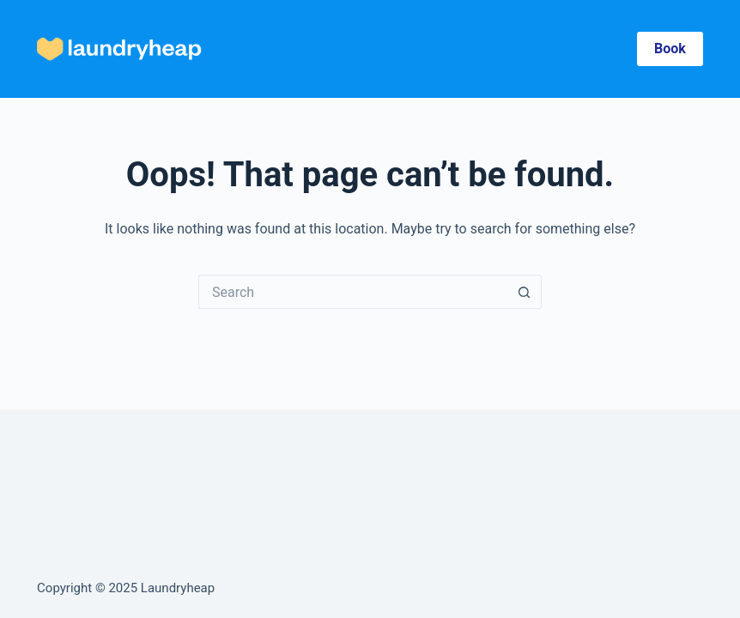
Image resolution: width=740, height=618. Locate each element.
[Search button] (524, 292)
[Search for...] (352, 292)
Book (670, 48)
